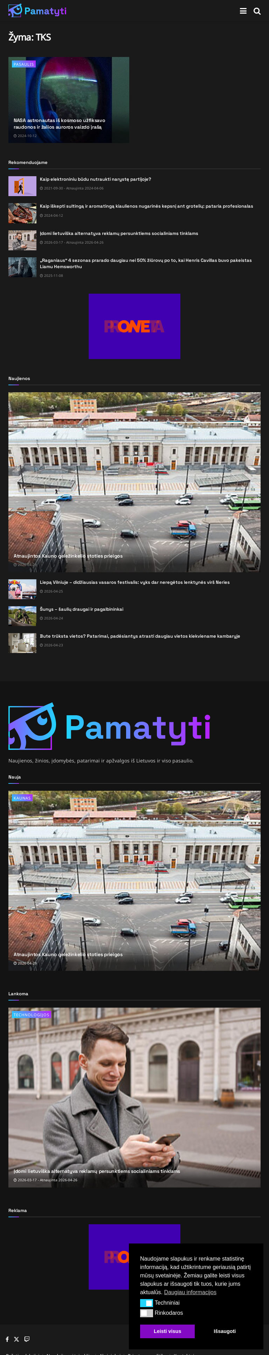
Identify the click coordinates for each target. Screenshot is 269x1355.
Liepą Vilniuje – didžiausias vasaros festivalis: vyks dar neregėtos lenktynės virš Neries (135, 582)
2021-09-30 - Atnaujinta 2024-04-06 (72, 188)
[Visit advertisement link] (134, 326)
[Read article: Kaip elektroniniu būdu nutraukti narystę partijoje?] (22, 186)
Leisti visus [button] (167, 1331)
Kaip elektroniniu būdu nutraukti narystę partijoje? (95, 179)
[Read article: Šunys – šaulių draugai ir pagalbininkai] (22, 616)
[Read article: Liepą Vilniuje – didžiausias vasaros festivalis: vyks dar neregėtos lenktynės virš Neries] (22, 589)
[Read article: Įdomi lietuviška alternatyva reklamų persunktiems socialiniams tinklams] (22, 240)
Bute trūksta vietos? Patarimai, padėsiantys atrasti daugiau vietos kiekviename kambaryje (140, 636)
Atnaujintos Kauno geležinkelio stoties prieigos (68, 556)
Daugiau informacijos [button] (190, 1292)
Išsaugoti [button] (225, 1331)
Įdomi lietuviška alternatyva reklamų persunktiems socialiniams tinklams (119, 233)
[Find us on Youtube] (27, 1339)
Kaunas (22, 798)
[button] (146, 1303)
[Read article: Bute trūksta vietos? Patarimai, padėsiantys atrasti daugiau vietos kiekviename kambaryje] (22, 643)
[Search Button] (257, 10)
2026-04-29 (25, 564)
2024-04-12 (51, 215)
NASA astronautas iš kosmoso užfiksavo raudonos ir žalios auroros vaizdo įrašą (59, 123)
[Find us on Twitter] (16, 1339)
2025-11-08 (51, 275)
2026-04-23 (51, 645)
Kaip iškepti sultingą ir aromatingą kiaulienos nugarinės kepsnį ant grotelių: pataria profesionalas (146, 206)
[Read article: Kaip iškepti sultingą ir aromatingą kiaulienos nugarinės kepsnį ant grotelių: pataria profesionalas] (22, 213)
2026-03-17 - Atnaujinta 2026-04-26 (72, 242)
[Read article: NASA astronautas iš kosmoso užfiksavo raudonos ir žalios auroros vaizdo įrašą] (68, 100)
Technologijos (31, 1014)
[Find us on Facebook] (7, 1339)
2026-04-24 (51, 618)
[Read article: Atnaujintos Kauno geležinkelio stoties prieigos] (134, 482)
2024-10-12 (25, 135)
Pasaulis (24, 64)
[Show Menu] (243, 10)
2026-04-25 (51, 591)
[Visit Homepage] (37, 10)
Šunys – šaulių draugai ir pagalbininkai (81, 609)
